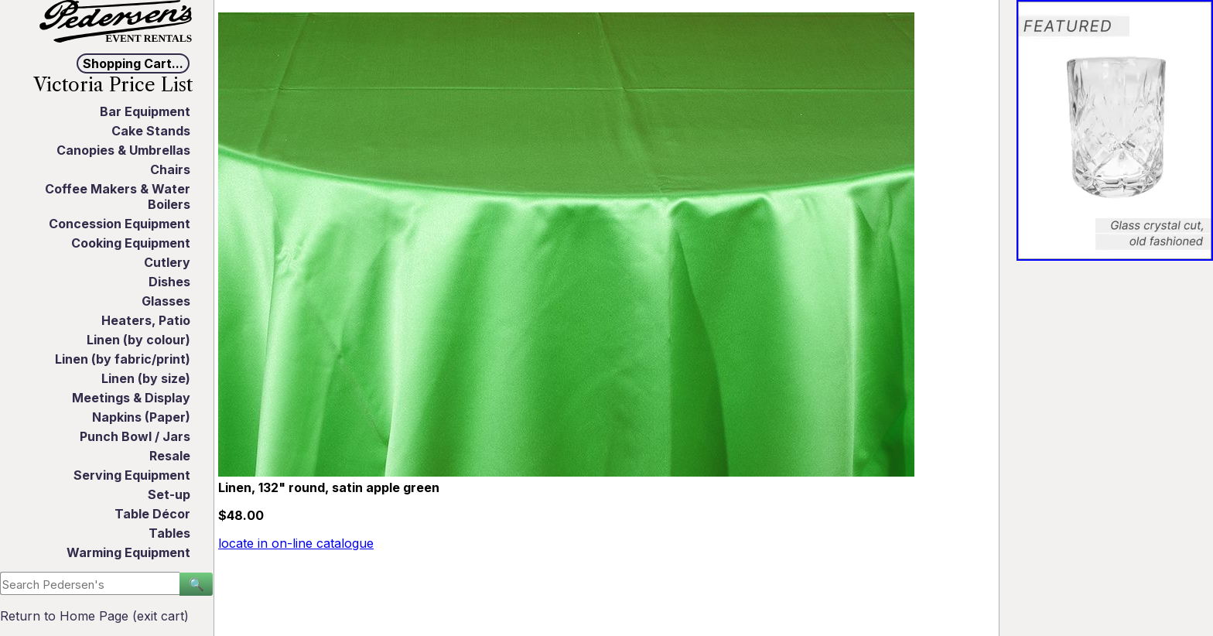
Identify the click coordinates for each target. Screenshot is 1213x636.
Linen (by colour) (138, 339)
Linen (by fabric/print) (122, 359)
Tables (169, 533)
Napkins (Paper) (141, 417)
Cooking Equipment (130, 243)
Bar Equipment (145, 111)
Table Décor (152, 513)
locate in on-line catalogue (296, 543)
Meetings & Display (131, 397)
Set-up (169, 494)
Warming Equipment (128, 552)
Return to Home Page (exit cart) (94, 616)
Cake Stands (150, 130)
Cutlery (167, 262)
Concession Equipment (119, 223)
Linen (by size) (145, 378)
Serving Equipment (131, 475)
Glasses (166, 301)
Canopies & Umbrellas (123, 150)
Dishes (169, 281)
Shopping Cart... (133, 63)
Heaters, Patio (145, 320)
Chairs (170, 169)
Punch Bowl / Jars (135, 436)
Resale (169, 455)
